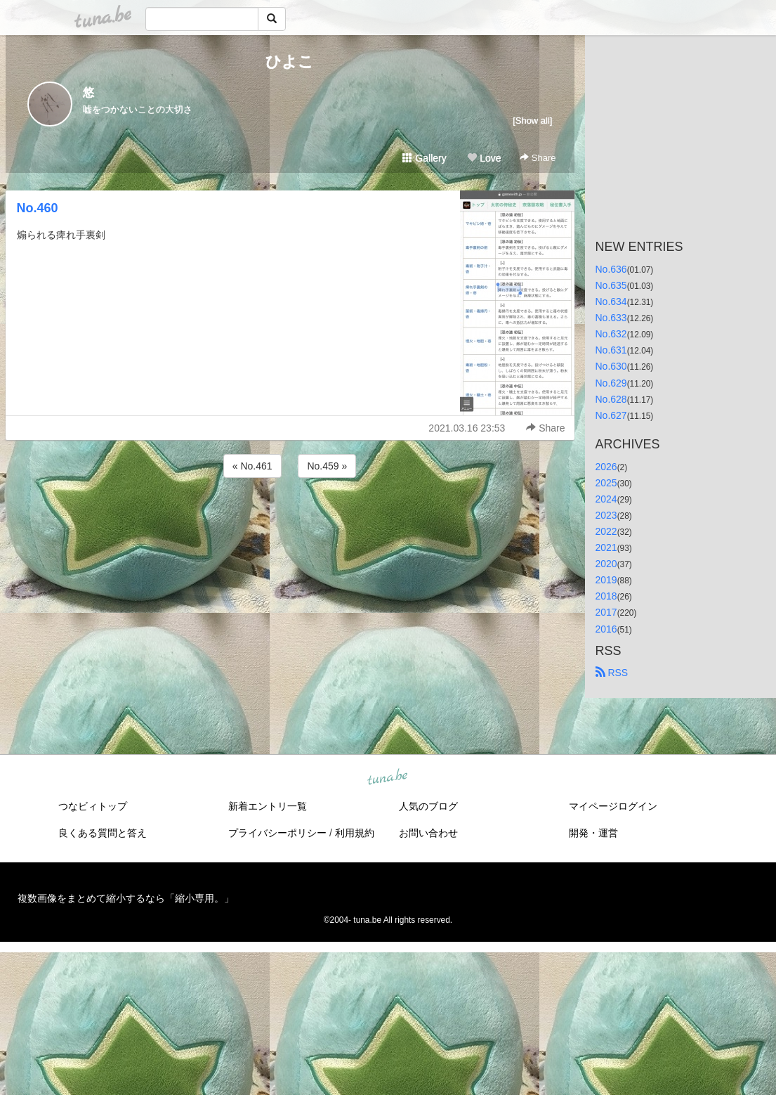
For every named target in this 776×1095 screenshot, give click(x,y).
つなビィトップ (92, 806)
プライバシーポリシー (277, 832)
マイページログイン (613, 806)
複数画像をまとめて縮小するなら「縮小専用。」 (126, 898)
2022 (606, 531)
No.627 (611, 415)
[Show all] (532, 120)
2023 (606, 515)
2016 (606, 629)
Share (537, 158)
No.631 (611, 350)
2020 (606, 563)
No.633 (611, 317)
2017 (606, 612)
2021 (606, 547)
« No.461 (252, 466)
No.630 (611, 366)
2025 (606, 482)
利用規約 (354, 832)
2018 (606, 596)
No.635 (611, 285)
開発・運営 (593, 832)
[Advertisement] (290, 518)
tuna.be (387, 777)
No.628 (611, 399)
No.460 (37, 208)
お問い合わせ (428, 832)
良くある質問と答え (102, 832)
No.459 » (327, 466)
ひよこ (289, 61)
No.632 (611, 333)
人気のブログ (428, 806)
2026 (606, 466)
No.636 (611, 269)
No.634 (611, 301)
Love (484, 158)
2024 (606, 499)
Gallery (424, 158)
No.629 (611, 383)
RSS (612, 672)
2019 (606, 579)
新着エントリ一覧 (267, 806)
